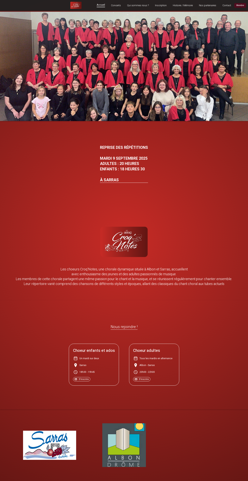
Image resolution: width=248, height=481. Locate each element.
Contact (226, 5)
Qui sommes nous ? (138, 5)
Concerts (116, 5)
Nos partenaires (207, 5)
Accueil (101, 5)
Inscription (161, 5)
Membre (240, 5)
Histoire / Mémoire (183, 5)
